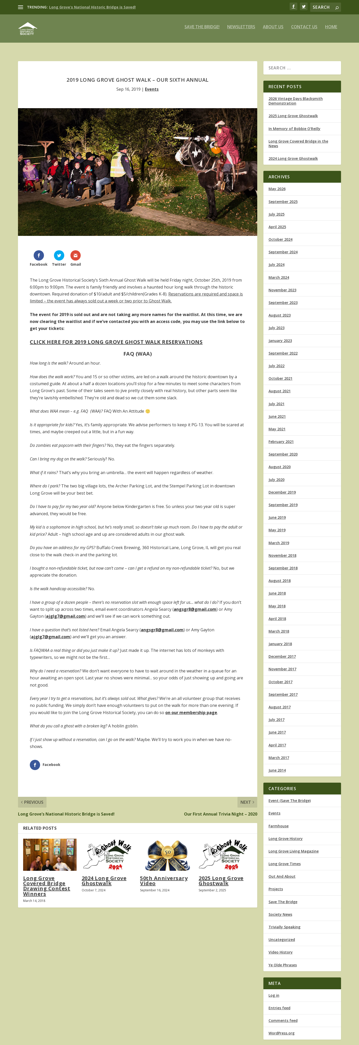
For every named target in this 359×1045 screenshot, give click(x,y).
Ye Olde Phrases (283, 960)
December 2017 (282, 651)
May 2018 (277, 601)
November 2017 (282, 664)
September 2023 (283, 297)
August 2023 (280, 310)
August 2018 (280, 576)
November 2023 (282, 285)
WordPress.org (281, 1028)
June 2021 (277, 411)
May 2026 (277, 184)
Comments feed (283, 1015)
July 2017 (276, 715)
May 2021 (277, 424)
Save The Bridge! (202, 30)
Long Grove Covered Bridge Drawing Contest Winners (46, 881)
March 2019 (279, 538)
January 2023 (280, 336)
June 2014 (277, 765)
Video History (281, 947)
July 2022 (276, 361)
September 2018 (283, 563)
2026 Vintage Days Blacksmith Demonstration (296, 96)
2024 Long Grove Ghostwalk (104, 876)
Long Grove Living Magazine (294, 846)
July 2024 (276, 259)
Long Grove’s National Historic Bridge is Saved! (92, 7)
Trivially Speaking (284, 922)
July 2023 (276, 323)
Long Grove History (286, 833)
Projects (276, 884)
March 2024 (279, 272)
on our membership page (191, 708)
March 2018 (279, 626)
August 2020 (280, 462)
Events (152, 84)
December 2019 (282, 487)
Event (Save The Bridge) (290, 795)
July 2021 (276, 398)
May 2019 (277, 525)
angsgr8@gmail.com (195, 604)
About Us (273, 30)
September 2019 (283, 500)
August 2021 (280, 386)
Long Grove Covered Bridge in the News (298, 139)
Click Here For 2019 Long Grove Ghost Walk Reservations (116, 337)
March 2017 (279, 753)
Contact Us (304, 30)
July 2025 (276, 209)
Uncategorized (282, 934)
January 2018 (280, 639)
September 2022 (283, 348)
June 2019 (277, 512)
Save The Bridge (283, 897)
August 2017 (280, 702)
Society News (280, 909)
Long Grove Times (285, 859)
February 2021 (281, 436)
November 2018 (282, 550)
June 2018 (277, 588)
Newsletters (241, 30)
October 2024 (280, 234)
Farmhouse (279, 821)
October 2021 (280, 373)
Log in (274, 990)
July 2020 (276, 475)
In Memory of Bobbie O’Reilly (294, 124)
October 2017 (280, 677)
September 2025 (283, 196)
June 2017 (277, 727)
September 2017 (283, 689)
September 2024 (283, 247)
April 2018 (277, 614)
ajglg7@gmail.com (65, 611)
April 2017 (277, 740)
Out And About (282, 871)
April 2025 (277, 222)
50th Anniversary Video (164, 876)
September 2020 (283, 449)
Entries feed (279, 1003)
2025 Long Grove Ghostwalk (221, 876)
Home (331, 30)
